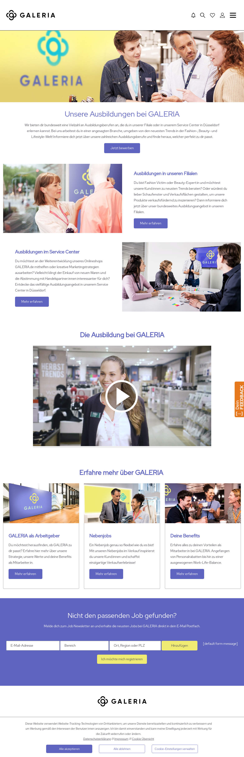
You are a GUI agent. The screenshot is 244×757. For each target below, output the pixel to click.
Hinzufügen (179, 647)
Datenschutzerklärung (97, 739)
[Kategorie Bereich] (84, 647)
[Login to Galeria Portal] (222, 15)
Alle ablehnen (122, 749)
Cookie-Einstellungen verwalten (175, 749)
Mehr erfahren (150, 224)
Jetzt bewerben (122, 149)
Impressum (121, 739)
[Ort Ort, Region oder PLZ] (135, 647)
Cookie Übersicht (143, 739)
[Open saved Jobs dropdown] (212, 15)
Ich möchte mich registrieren (122, 660)
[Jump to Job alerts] (193, 15)
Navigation (233, 15)
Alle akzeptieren (69, 749)
